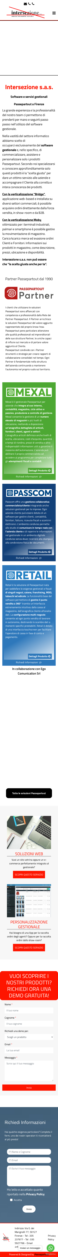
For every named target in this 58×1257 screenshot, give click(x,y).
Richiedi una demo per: (16, 1031)
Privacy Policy (35, 1194)
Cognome (10, 1018)
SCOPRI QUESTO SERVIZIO (29, 874)
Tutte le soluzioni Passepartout (29, 793)
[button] (29, 1088)
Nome (9, 1004)
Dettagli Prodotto (40, 470)
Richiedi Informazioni (29, 476)
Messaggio (11, 1057)
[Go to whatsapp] (50, 1248)
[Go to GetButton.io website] (51, 1254)
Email (8, 1044)
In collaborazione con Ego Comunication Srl (29, 671)
